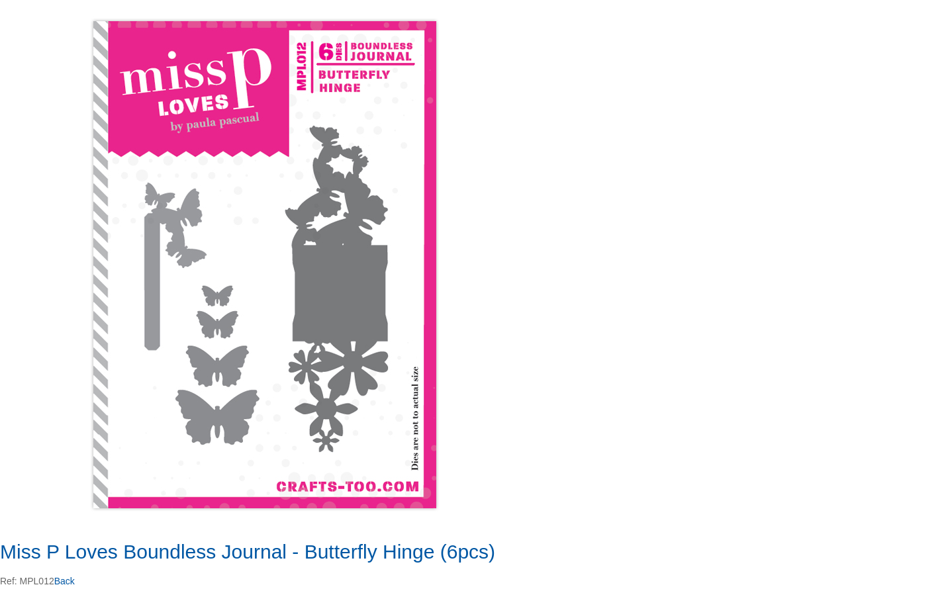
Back (64, 581)
